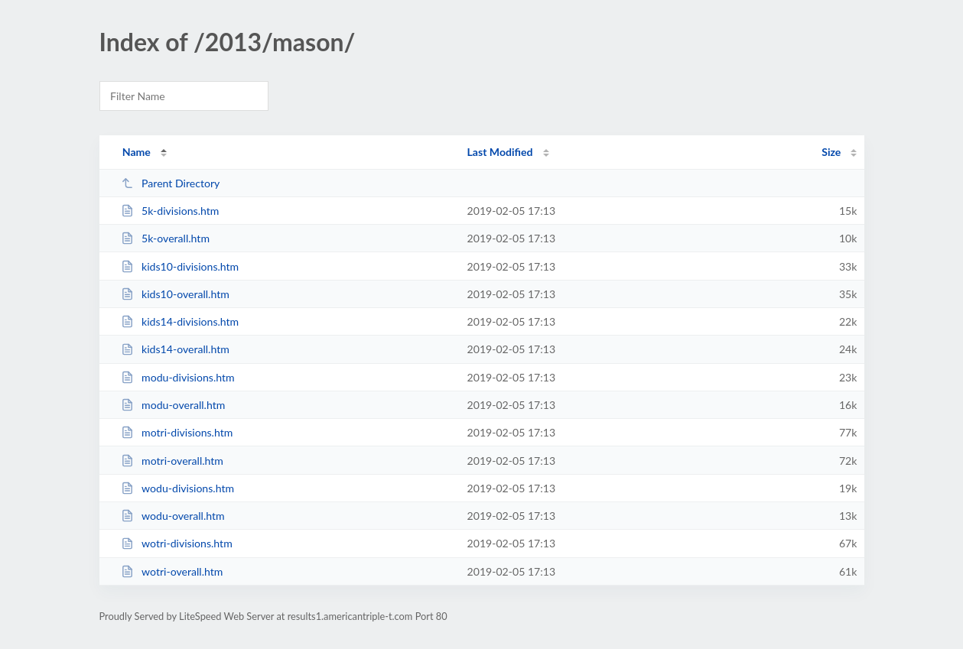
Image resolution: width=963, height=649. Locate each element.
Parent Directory (170, 183)
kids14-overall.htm (175, 348)
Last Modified (500, 151)
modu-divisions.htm (178, 377)
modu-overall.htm (173, 404)
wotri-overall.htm (172, 571)
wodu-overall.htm (173, 515)
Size (831, 151)
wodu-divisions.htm (177, 488)
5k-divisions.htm (170, 210)
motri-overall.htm (172, 460)
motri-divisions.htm (177, 432)
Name (136, 151)
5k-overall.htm (165, 238)
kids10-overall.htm (175, 293)
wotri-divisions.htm (177, 543)
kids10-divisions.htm (180, 266)
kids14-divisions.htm (180, 321)
